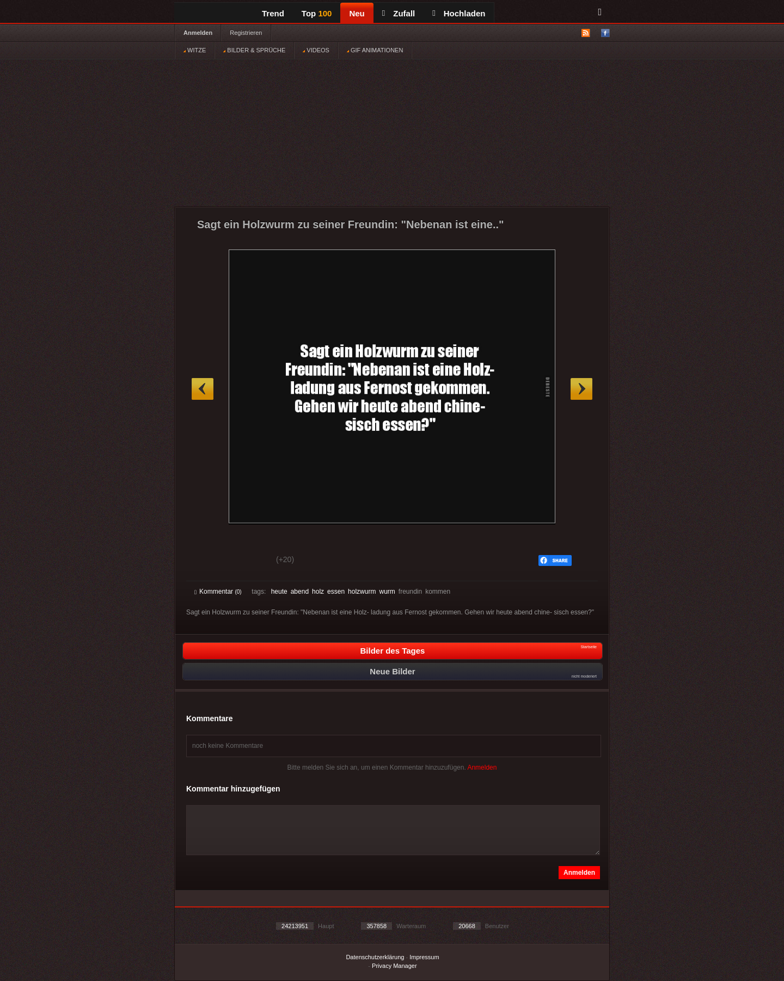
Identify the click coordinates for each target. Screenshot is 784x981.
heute (279, 591)
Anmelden (197, 32)
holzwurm (362, 591)
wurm (387, 591)
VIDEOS (316, 50)
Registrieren (246, 32)
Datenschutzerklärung (375, 957)
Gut (206, 561)
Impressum (424, 957)
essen (336, 591)
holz (318, 591)
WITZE (194, 50)
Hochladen (458, 13)
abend (300, 591)
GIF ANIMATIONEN (375, 50)
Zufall (398, 13)
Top (317, 13)
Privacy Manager (394, 965)
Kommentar (218, 591)
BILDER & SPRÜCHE (254, 50)
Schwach (247, 561)
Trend (273, 13)
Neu (356, 13)
